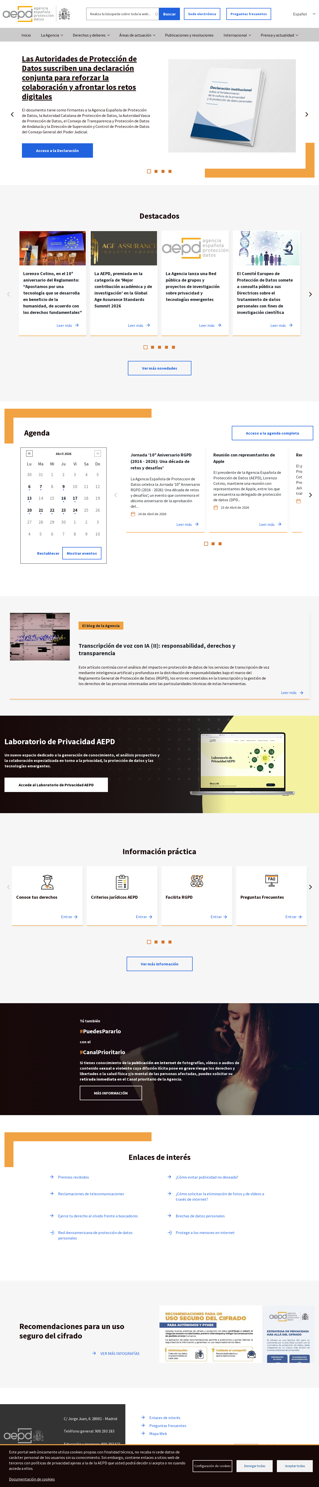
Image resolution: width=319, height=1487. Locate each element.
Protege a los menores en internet (205, 1232)
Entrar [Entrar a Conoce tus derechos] (66, 916)
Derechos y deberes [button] (89, 35)
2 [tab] (156, 171)
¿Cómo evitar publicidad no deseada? (207, 1177)
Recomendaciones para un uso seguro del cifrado (71, 1331)
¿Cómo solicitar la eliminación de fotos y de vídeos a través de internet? (220, 1196)
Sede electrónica (202, 14)
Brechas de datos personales (200, 1215)
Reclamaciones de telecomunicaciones (91, 1193)
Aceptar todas (295, 1466)
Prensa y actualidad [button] (277, 35)
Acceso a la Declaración (57, 150)
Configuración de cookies (212, 1466)
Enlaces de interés (164, 1417)
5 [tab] (173, 347)
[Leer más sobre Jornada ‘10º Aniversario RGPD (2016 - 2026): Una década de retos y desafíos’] (165, 490)
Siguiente (307, 113)
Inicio (26, 35)
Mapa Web (158, 1433)
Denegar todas (254, 1466)
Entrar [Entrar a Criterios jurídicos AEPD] (141, 916)
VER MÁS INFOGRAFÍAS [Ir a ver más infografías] (120, 1353)
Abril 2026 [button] (63, 453)
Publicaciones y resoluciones (189, 35)
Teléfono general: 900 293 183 (89, 1431)
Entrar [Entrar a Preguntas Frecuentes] (291, 916)
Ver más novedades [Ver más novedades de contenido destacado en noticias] (159, 368)
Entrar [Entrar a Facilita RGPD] (216, 916)
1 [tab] (149, 171)
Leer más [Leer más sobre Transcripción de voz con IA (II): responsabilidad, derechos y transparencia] (289, 692)
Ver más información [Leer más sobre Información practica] (159, 963)
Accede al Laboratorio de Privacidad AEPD (56, 784)
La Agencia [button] (50, 35)
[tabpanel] (52, 283)
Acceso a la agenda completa (272, 433)
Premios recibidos (73, 1177)
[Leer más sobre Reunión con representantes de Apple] (248, 490)
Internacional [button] (235, 35)
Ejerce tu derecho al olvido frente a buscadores (98, 1215)
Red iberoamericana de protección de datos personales (95, 1235)
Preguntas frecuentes (249, 14)
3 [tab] (163, 171)
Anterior (12, 113)
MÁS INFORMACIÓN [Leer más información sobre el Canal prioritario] (111, 1092)
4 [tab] (170, 171)
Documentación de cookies (32, 1479)
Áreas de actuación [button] (135, 35)
